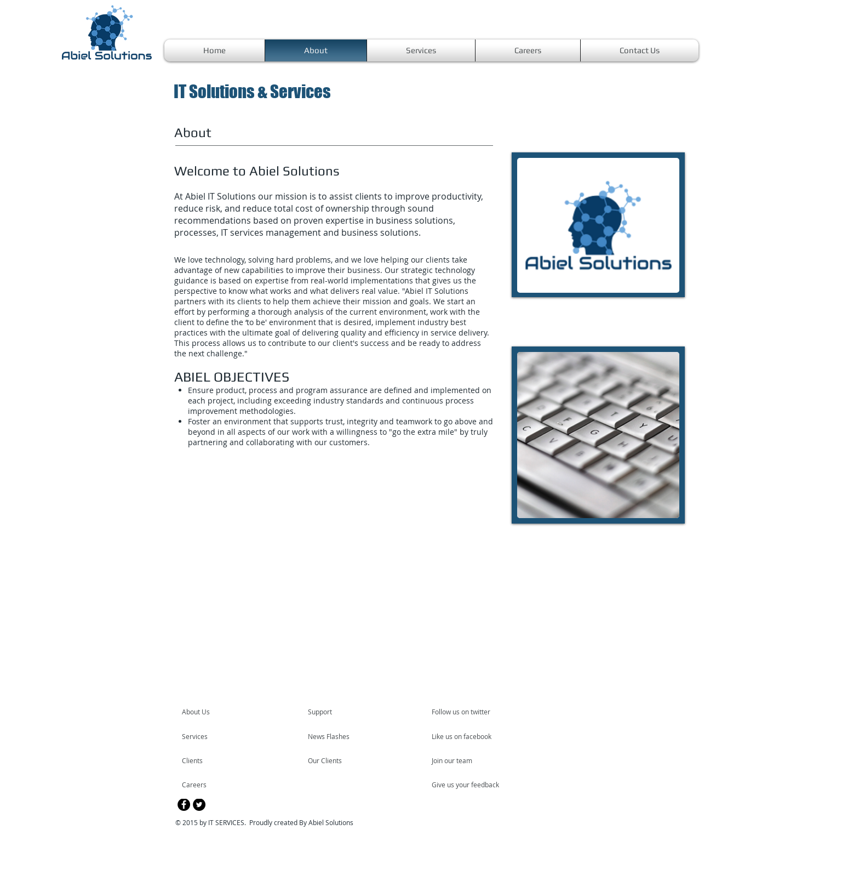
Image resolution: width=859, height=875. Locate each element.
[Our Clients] (337, 760)
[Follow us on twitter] (462, 711)
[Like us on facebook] (464, 736)
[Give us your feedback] (471, 784)
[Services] (213, 736)
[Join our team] (461, 760)
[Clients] (211, 760)
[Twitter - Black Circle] (199, 804)
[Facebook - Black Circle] (183, 804)
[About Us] (224, 711)
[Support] (334, 711)
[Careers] (211, 784)
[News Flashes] (339, 736)
